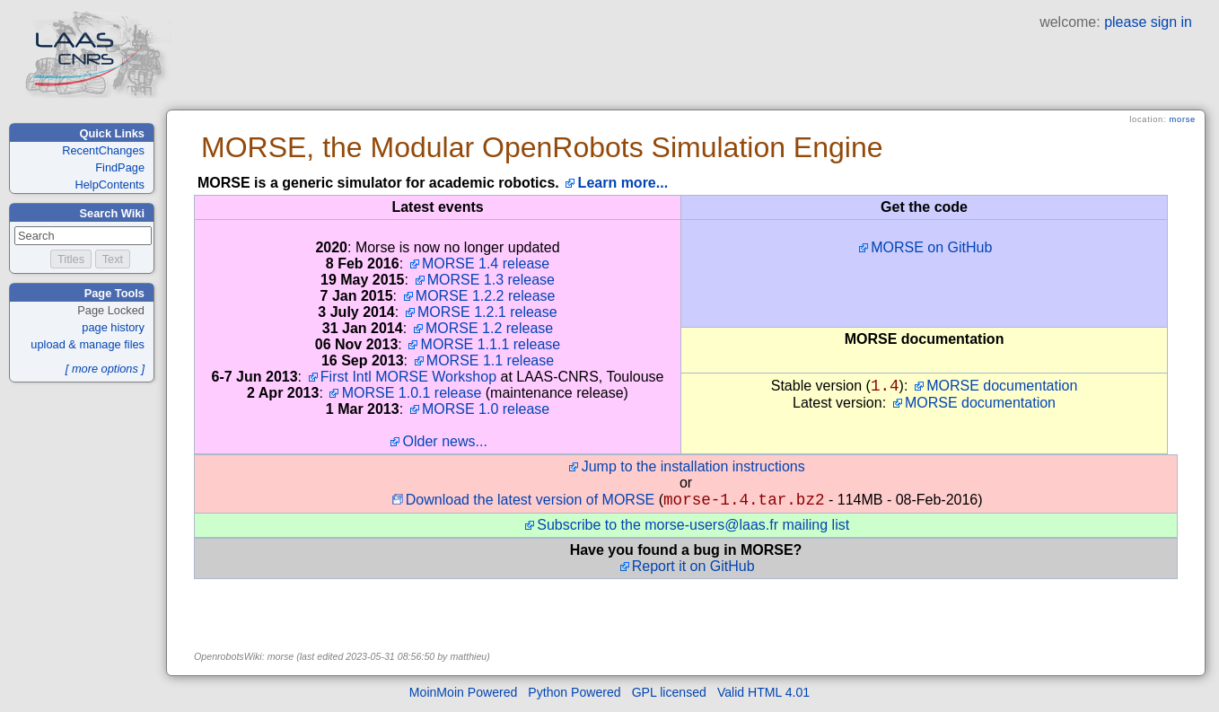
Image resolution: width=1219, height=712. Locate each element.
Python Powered (574, 696)
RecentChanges (103, 150)
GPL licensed (669, 696)
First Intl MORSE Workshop (408, 376)
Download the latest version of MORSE (530, 503)
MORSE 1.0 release (485, 409)
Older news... (445, 441)
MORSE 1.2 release (489, 328)
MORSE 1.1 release (490, 360)
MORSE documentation (1001, 385)
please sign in (1148, 22)
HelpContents (110, 184)
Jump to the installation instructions (693, 466)
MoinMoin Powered (463, 696)
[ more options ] (105, 368)
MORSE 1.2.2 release (486, 295)
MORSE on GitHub (931, 247)
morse (1183, 119)
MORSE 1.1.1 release (491, 344)
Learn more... (623, 182)
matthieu (468, 660)
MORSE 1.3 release (491, 279)
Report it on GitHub (693, 569)
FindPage (120, 167)
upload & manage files (88, 344)
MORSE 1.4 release (485, 263)
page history (113, 327)
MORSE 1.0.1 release (412, 392)
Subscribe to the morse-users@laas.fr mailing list (693, 528)
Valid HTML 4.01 (763, 696)
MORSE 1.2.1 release (487, 312)
